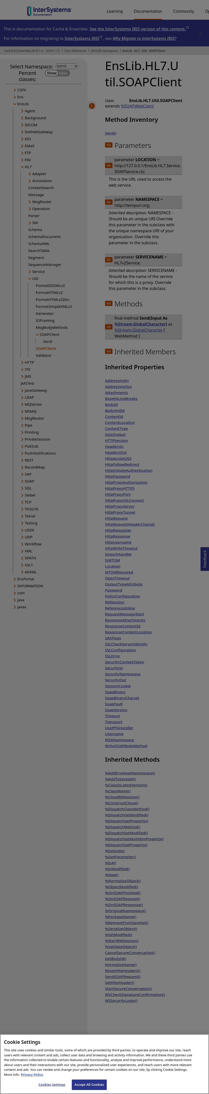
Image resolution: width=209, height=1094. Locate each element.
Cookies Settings (51, 1089)
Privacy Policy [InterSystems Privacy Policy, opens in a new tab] (32, 1079)
